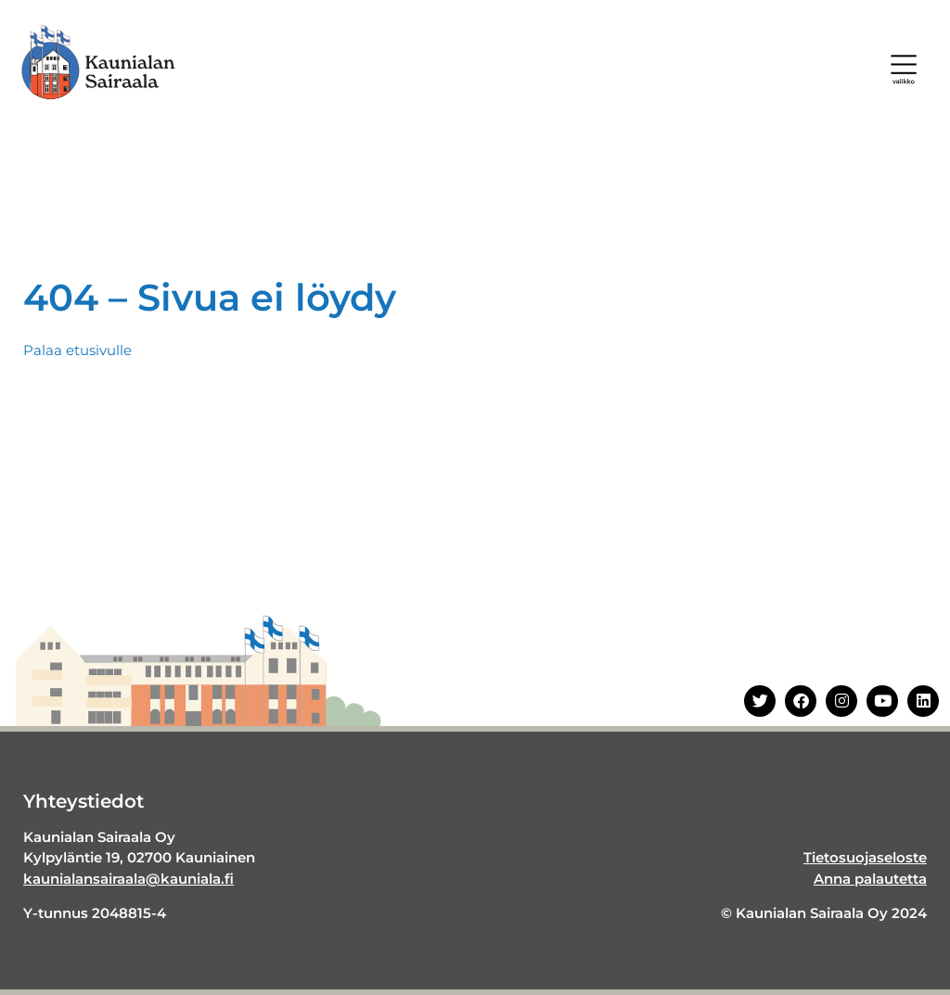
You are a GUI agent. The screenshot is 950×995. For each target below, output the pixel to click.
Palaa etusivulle (77, 350)
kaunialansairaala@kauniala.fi (128, 878)
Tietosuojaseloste (865, 857)
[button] (903, 69)
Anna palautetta (870, 878)
